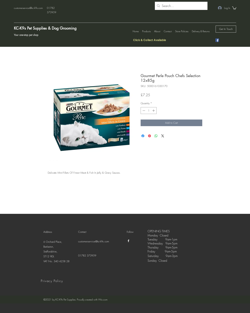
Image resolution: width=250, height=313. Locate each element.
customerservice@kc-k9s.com (28, 8)
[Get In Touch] (226, 29)
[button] (234, 8)
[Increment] (154, 110)
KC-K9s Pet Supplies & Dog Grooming (45, 28)
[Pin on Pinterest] (149, 136)
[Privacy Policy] (52, 280)
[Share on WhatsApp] (156, 136)
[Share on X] (163, 136)
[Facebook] (217, 40)
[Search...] (181, 6)
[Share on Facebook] (143, 136)
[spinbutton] (149, 110)
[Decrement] (143, 110)
